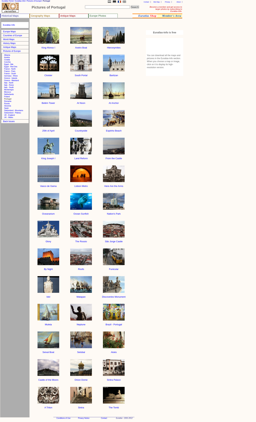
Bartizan (114, 74)
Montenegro (9, 90)
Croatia (7, 60)
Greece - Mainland (11, 80)
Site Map (156, 2)
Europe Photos (98, 15)
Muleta (48, 323)
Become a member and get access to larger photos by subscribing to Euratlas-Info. (166, 9)
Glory (48, 240)
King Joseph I (48, 157)
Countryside (81, 129)
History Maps (9, 43)
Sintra (81, 406)
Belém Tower (48, 102)
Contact (146, 2)
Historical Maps (10, 15)
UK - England (9, 115)
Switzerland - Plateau (12, 113)
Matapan (81, 295)
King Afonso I (48, 46)
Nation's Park (114, 212)
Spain (6, 108)
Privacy (167, 2)
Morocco (7, 92)
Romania (7, 101)
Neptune (81, 323)
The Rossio (81, 240)
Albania (7, 55)
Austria (7, 57)
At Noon (81, 102)
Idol (48, 295)
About (178, 2)
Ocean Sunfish (81, 212)
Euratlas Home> (8, 1)
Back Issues (9, 121)
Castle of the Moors (48, 378)
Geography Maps (40, 15)
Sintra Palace (114, 378)
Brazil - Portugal (114, 323)
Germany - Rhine (11, 76)
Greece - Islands (10, 78)
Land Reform (81, 157)
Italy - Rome (9, 85)
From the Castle (114, 157)
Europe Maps (9, 31)
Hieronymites (114, 46)
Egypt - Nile (9, 64)
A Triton (48, 406)
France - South (10, 74)
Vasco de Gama (48, 185)
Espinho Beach (114, 129)
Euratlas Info (9, 25)
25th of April (48, 129)
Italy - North (9, 83)
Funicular (114, 268)
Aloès (114, 351)
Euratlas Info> (20, 1)
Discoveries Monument (114, 295)
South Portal (81, 74)
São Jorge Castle (114, 240)
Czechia (7, 62)
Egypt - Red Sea (10, 67)
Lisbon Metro (81, 185)
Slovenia (7, 106)
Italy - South (9, 87)
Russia (7, 104)
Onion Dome (81, 378)
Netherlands (9, 94)
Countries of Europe (12, 35)
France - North (10, 69)
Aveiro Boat (81, 46)
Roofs (81, 268)
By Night (48, 268)
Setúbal (81, 351)
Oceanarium (48, 212)
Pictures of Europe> (34, 1)
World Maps (9, 39)
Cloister (48, 74)
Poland (7, 97)
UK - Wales (8, 117)
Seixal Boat (48, 351)
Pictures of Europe (12, 51)
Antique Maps (68, 15)
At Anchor (114, 102)
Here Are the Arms (114, 185)
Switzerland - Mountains (13, 110)
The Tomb (114, 406)
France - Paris (9, 71)
